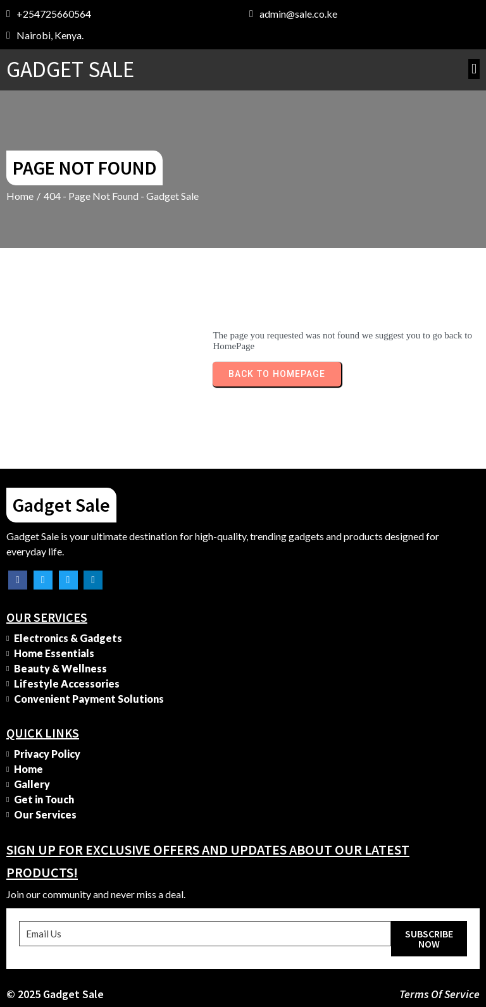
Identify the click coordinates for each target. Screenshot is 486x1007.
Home (20, 196)
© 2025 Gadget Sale (55, 994)
